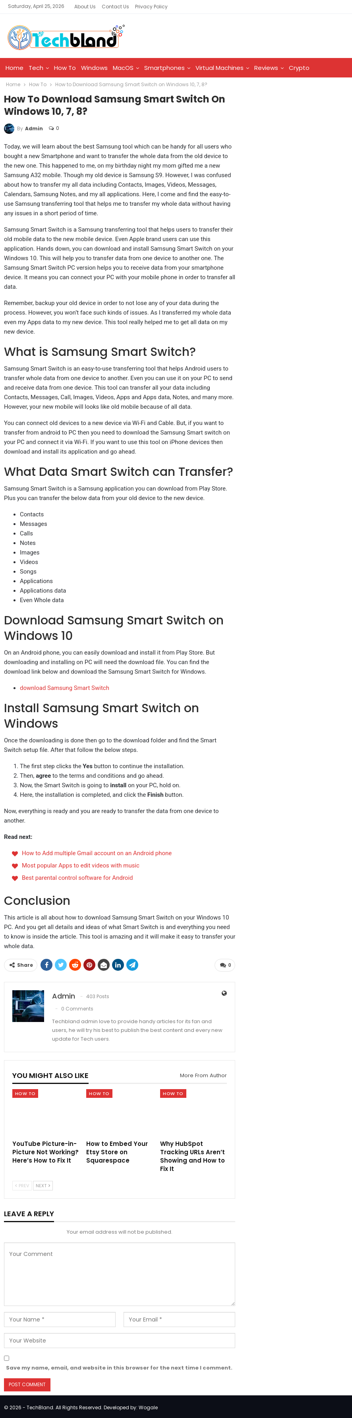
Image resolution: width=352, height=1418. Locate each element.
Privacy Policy (151, 6)
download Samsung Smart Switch (64, 688)
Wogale (148, 1406)
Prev (22, 1184)
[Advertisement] (297, 150)
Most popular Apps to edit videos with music (80, 865)
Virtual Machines (219, 68)
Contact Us (115, 6)
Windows (94, 68)
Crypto (299, 68)
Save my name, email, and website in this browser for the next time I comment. (119, 1366)
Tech (36, 68)
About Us (85, 6)
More (322, 68)
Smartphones (164, 68)
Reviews (266, 68)
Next (43, 1184)
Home (14, 68)
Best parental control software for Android (77, 877)
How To (65, 68)
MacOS (123, 68)
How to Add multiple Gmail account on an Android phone (97, 853)
